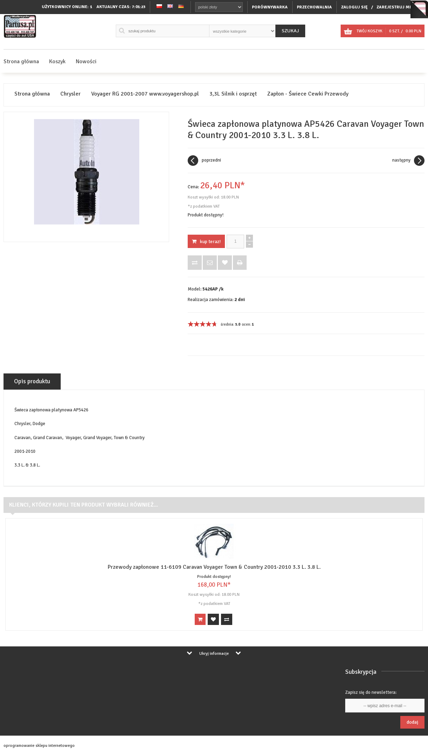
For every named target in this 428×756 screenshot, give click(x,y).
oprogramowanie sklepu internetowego (39, 745)
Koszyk (57, 61)
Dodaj (412, 722)
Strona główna (21, 61)
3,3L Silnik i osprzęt (233, 94)
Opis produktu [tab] (32, 381)
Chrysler (70, 94)
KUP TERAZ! (206, 242)
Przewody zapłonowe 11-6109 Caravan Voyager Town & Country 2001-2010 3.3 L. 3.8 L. (214, 567)
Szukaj (290, 31)
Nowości (86, 61)
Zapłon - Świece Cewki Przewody (307, 94)
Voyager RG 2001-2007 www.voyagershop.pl (145, 94)
